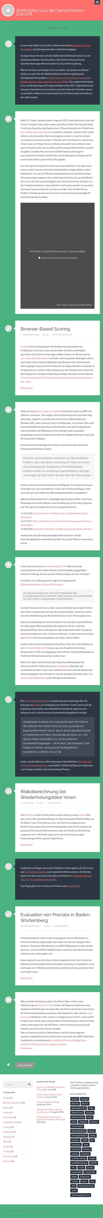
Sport (5, 1142)
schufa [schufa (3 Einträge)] (81, 1168)
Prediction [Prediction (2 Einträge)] (85, 1154)
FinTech (24, 347)
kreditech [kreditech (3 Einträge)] (75, 1141)
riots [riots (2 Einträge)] (73, 1168)
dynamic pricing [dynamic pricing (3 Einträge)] (78, 1118)
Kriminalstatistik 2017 (35, 648)
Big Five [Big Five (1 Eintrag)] (85, 1104)
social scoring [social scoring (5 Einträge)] (90, 1173)
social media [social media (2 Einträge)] (76, 1173)
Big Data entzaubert (12, 1103)
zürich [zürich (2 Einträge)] (74, 1191)
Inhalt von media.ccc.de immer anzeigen (59, 258)
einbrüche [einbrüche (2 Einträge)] (83, 1122)
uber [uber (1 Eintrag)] (92, 1182)
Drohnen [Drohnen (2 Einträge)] (89, 1113)
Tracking (7, 1152)
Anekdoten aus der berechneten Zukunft (51, 12)
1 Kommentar (54, 804)
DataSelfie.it (73, 886)
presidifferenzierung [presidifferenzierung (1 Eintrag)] (79, 1164)
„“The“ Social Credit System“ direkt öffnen (74, 305)
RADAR (28, 638)
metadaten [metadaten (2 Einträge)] (76, 1145)
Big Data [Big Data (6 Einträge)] (75, 1104)
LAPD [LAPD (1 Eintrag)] (85, 1141)
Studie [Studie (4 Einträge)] (74, 1177)
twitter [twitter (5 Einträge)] (84, 1182)
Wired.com (30, 815)
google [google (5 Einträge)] (92, 1136)
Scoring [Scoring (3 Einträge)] (90, 1168)
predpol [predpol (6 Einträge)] (92, 1159)
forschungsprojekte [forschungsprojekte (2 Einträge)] (79, 1136)
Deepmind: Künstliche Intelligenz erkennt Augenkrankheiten (62, 529)
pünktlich (71, 378)
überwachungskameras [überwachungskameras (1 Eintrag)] (81, 1196)
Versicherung (9, 1156)
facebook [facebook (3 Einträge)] (94, 1122)
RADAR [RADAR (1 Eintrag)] (94, 1164)
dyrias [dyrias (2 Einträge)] (89, 1118)
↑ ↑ (99, 1211)
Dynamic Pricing (46, 1006)
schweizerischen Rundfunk (38, 701)
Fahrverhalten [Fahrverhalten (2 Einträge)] (77, 1127)
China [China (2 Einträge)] (91, 1109)
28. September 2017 (31, 927)
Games (6, 1113)
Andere (6, 1098)
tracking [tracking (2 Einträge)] (75, 1182)
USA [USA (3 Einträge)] (73, 1187)
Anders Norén (89, 1211)
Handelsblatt (63, 666)
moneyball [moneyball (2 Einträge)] (76, 1150)
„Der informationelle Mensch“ (35, 359)
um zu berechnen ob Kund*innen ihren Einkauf (43, 378)
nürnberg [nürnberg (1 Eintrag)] (86, 1150)
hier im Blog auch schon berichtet (37, 132)
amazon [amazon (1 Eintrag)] (75, 1100)
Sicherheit (7, 1132)
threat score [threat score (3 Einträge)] (85, 1177)
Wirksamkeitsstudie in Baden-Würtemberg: (42, 585)
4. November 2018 (30, 335)
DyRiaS (37, 705)
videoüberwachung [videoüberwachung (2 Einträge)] (86, 1187)
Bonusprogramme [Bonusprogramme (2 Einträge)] (78, 1109)
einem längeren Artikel (47, 412)
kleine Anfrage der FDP (55, 567)
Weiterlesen (27, 388)
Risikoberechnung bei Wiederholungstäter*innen (50, 795)
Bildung (6, 1108)
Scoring (6, 1127)
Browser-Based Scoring (47, 329)
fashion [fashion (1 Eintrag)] (91, 1132)
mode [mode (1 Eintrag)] (86, 1145)
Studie (82, 815)
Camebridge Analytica (35, 872)
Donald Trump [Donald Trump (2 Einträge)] (77, 1113)
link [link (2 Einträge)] (92, 1141)
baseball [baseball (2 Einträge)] (84, 1100)
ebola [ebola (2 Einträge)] (74, 1122)
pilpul (45, 335)
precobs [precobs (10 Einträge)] (75, 1154)
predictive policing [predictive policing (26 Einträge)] (79, 1159)
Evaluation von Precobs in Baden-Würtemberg (49, 918)
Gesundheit (8, 1118)
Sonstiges (7, 1137)
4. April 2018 (27, 804)
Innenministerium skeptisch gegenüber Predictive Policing (50, 1118)
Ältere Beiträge (25, 1065)
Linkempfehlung (10, 1123)
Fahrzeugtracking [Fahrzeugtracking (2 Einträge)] (78, 1132)
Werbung (7, 1161)
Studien (6, 1147)
